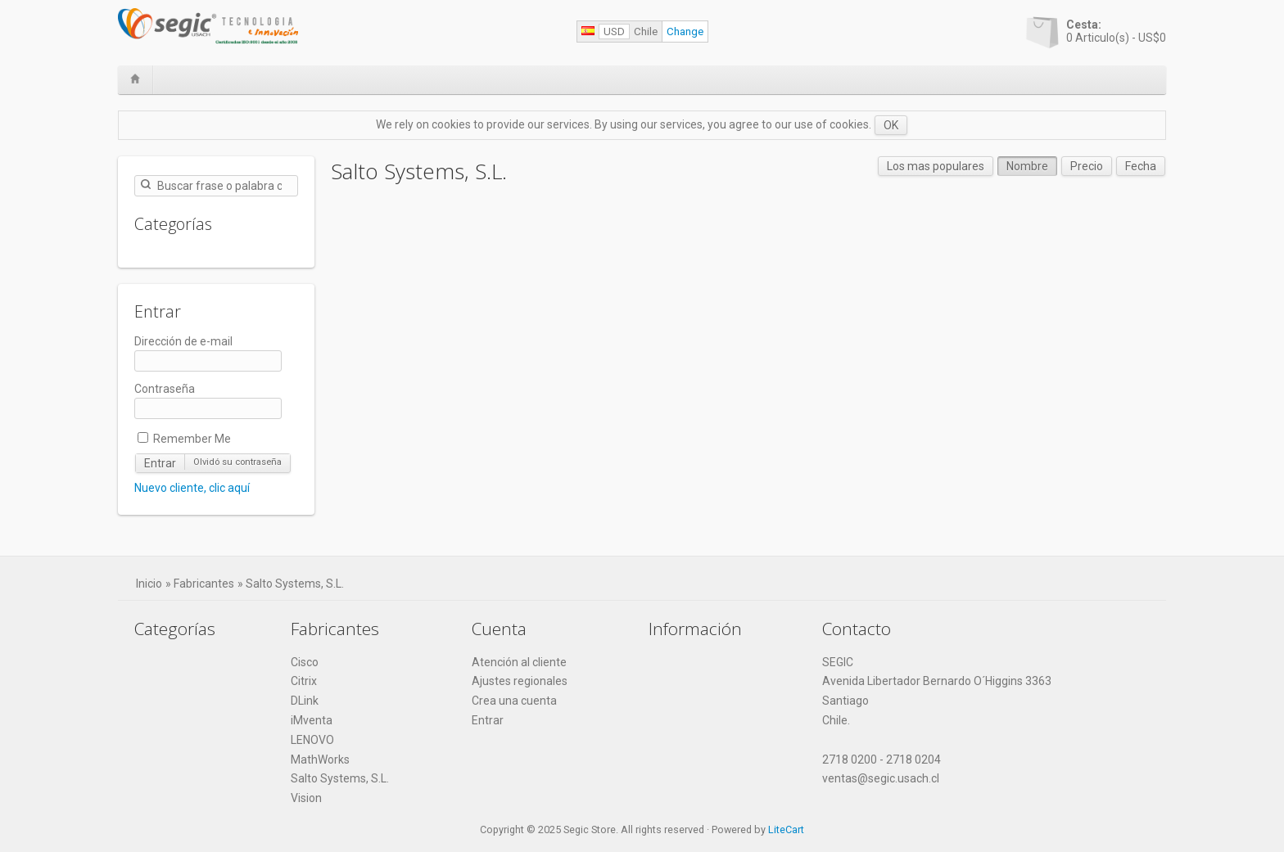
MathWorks (320, 759)
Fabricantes (204, 583)
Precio (1086, 166)
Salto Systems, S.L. (295, 583)
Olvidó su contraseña (237, 462)
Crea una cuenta (514, 700)
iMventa (311, 720)
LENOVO (312, 739)
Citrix (304, 680)
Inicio (149, 583)
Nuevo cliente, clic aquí (192, 487)
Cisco (305, 662)
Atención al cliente (519, 662)
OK (891, 125)
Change (685, 31)
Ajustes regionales (519, 680)
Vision (306, 798)
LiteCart (786, 829)
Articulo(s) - (1116, 31)
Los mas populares (935, 166)
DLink (305, 700)
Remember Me (184, 438)
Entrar (160, 463)
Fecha (1140, 166)
